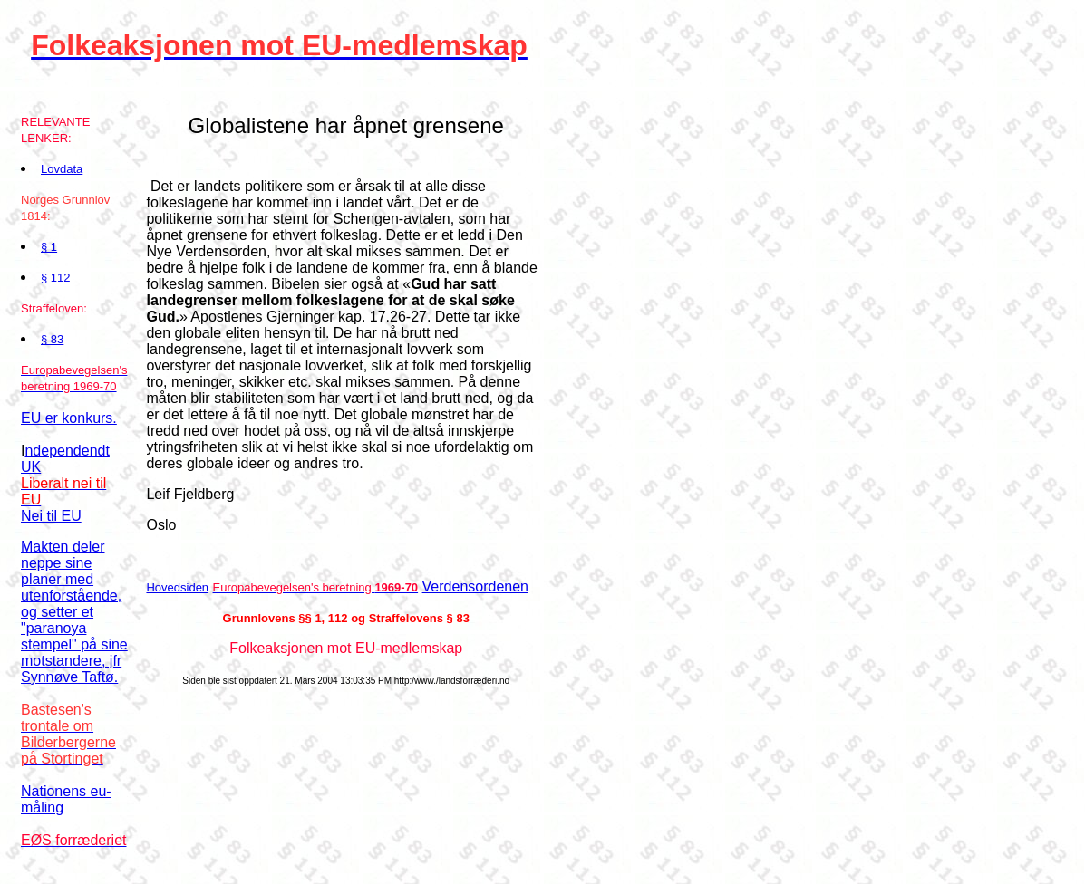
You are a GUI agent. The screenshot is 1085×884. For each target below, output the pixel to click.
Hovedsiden (177, 587)
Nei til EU (51, 516)
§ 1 (49, 247)
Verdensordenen (475, 586)
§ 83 (52, 339)
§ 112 (56, 277)
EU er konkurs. (69, 418)
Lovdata (61, 169)
